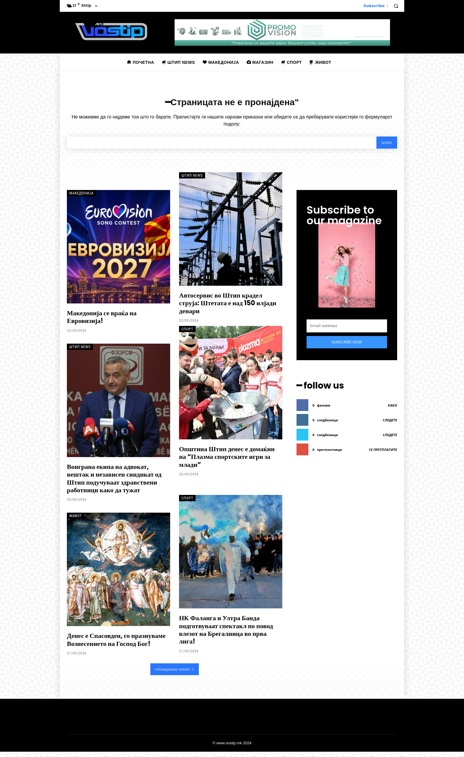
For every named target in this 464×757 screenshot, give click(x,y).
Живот (75, 521)
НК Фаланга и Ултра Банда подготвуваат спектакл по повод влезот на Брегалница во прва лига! (226, 635)
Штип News (192, 180)
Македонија (81, 198)
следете (390, 424)
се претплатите (383, 453)
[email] (347, 331)
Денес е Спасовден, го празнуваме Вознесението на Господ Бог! (116, 644)
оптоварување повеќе (174, 674)
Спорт (187, 334)
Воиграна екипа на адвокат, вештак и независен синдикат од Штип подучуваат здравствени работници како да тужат (114, 483)
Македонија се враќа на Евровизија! (101, 322)
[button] (396, 6)
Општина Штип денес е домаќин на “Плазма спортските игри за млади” (227, 461)
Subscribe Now (347, 347)
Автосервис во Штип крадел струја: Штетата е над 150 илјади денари (227, 308)
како (392, 409)
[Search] (384, 147)
